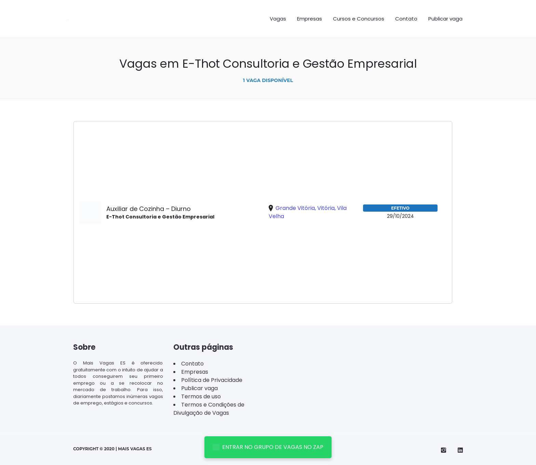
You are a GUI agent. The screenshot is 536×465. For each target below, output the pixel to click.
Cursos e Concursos (358, 18)
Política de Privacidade (211, 380)
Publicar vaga (445, 18)
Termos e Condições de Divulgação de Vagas (208, 409)
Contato (406, 18)
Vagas (278, 18)
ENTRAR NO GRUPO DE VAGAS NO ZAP (268, 447)
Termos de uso (201, 396)
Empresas (309, 18)
